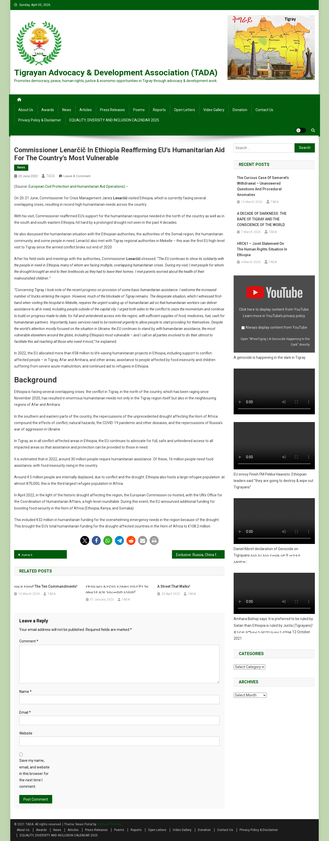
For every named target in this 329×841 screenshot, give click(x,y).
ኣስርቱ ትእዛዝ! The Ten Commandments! (45, 586)
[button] (84, 540)
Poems (139, 110)
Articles (85, 110)
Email (25, 712)
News (66, 110)
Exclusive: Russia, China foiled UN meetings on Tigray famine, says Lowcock (200, 555)
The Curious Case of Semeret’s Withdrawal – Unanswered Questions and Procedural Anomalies (263, 186)
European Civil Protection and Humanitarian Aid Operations (76, 186)
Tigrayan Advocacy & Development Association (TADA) (115, 72)
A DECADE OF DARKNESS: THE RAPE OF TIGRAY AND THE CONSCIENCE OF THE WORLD (262, 219)
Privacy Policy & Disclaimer (39, 120)
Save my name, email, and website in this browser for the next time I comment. (34, 773)
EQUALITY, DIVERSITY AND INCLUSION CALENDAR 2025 (114, 120)
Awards (47, 110)
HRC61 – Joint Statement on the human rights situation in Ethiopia (262, 249)
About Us (25, 110)
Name (25, 692)
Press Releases (112, 110)
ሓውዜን (26, 555)
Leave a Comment (76, 176)
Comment (28, 641)
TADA (50, 176)
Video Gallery (213, 110)
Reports (159, 110)
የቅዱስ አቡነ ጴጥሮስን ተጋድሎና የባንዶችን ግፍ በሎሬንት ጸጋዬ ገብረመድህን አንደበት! (117, 589)
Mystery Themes (109, 824)
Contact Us (264, 110)
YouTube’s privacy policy (285, 316)
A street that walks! (173, 586)
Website (25, 733)
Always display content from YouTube (276, 327)
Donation (240, 110)
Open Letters (184, 110)
